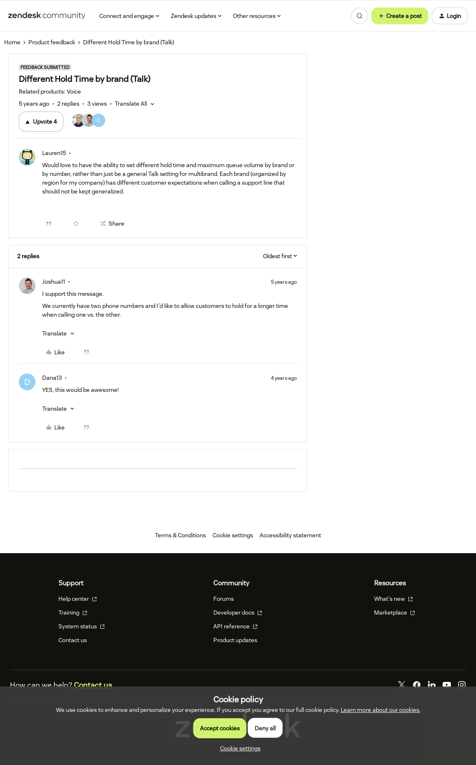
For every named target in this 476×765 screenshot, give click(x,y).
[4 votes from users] (88, 122)
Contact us (72, 640)
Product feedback (51, 42)
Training (72, 612)
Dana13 (52, 377)
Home (12, 42)
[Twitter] (402, 685)
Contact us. (94, 685)
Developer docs (237, 612)
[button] (399, 16)
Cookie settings (233, 535)
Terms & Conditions (180, 535)
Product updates (235, 640)
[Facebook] (417, 685)
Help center (77, 598)
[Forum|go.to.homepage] (46, 16)
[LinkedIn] (432, 685)
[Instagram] (462, 685)
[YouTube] (447, 685)
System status (81, 626)
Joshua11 (53, 281)
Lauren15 (54, 153)
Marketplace (394, 612)
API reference (235, 626)
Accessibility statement (290, 535)
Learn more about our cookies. (380, 710)
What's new (393, 598)
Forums (223, 598)
